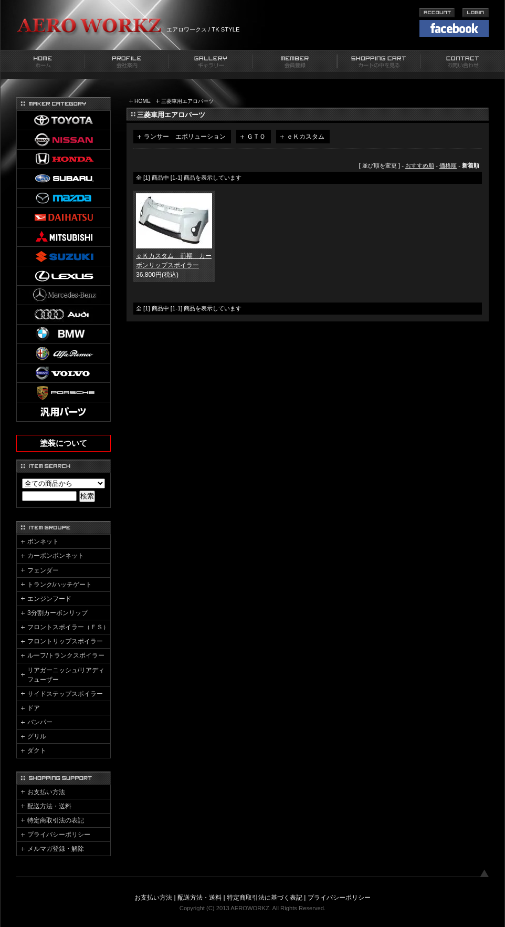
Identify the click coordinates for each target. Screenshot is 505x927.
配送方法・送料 (49, 806)
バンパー (39, 722)
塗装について (63, 443)
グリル (36, 736)
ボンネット (43, 541)
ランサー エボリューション (185, 136)
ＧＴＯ (256, 136)
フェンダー (43, 570)
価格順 (448, 165)
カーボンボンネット (55, 555)
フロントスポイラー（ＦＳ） (68, 627)
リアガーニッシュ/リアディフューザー (65, 674)
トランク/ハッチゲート (59, 584)
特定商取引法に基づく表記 (264, 897)
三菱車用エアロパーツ (187, 101)
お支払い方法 (46, 792)
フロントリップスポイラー (65, 641)
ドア (33, 708)
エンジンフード (49, 598)
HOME (142, 101)
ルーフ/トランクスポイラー (65, 655)
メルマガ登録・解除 (55, 848)
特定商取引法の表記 (55, 820)
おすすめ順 (419, 165)
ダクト (36, 750)
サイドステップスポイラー (65, 693)
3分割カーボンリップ (57, 613)
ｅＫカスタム (305, 136)
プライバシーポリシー (58, 834)
